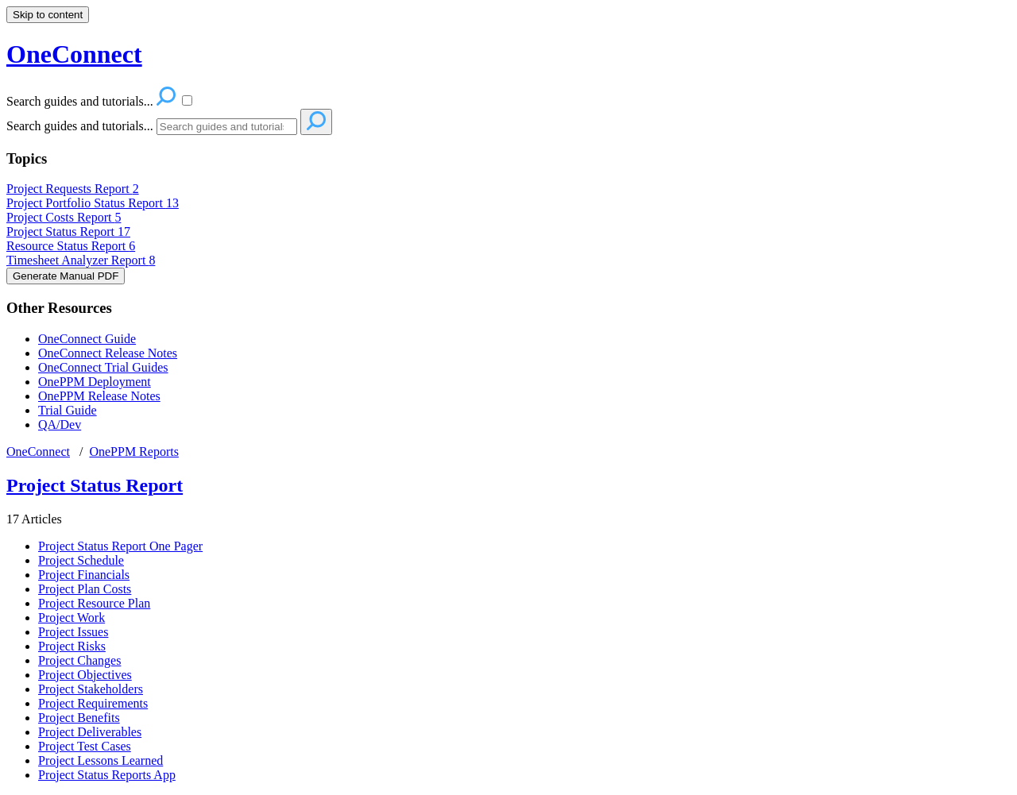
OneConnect (38, 451)
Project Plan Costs (84, 589)
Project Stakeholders (90, 689)
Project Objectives (85, 674)
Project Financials (84, 574)
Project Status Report (68, 231)
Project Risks (72, 646)
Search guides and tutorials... (79, 126)
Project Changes (79, 660)
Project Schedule (81, 560)
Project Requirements (93, 703)
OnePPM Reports (133, 451)
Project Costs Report (63, 217)
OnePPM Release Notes (99, 396)
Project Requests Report (72, 188)
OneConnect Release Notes (107, 353)
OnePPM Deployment (94, 381)
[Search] (227, 126)
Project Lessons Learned (100, 760)
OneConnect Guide (87, 338)
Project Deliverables (89, 732)
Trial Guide (67, 410)
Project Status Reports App (107, 774)
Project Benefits (79, 717)
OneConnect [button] (74, 54)
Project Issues (73, 632)
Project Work (71, 617)
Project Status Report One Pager (120, 546)
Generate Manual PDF (65, 276)
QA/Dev (59, 424)
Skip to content (48, 15)
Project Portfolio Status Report (92, 203)
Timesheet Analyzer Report (80, 260)
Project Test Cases (84, 746)
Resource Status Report (70, 246)
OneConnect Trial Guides (103, 367)
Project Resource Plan (94, 603)
